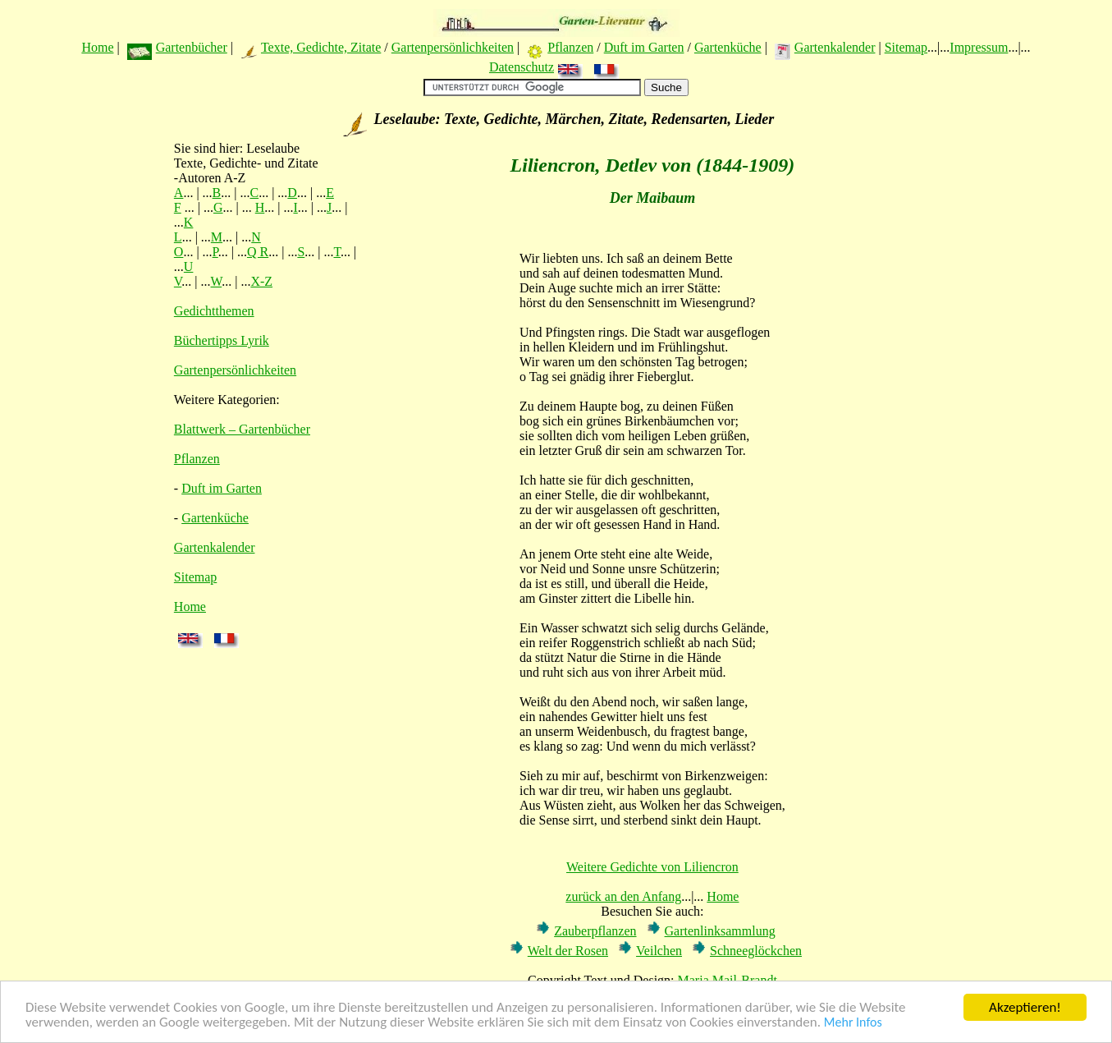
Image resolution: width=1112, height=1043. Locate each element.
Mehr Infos (853, 1023)
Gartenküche (728, 47)
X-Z (261, 281)
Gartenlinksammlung (720, 931)
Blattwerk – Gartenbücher (242, 429)
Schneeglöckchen (756, 951)
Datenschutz (521, 67)
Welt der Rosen (568, 951)
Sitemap (906, 47)
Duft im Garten (644, 47)
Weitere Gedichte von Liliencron (652, 867)
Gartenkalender (835, 47)
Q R (257, 252)
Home (97, 47)
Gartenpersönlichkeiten (452, 47)
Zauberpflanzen (595, 931)
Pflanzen (570, 47)
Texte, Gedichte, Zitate (321, 47)
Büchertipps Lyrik (221, 340)
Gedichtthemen (214, 311)
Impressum (979, 47)
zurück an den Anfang (623, 896)
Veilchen (659, 951)
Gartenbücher (191, 47)
